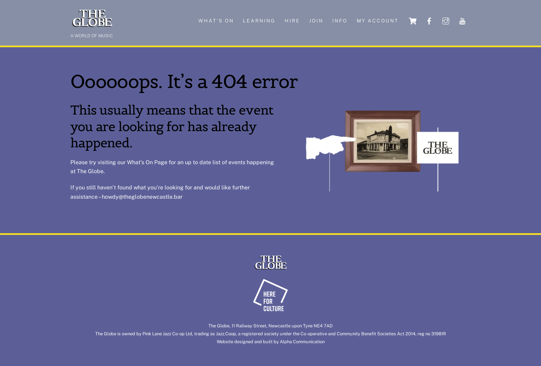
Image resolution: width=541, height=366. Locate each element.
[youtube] (462, 20)
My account (378, 20)
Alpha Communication (302, 341)
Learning (259, 20)
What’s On (140, 162)
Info (339, 20)
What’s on (216, 20)
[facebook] (429, 20)
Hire (292, 20)
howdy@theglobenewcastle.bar (142, 197)
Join (316, 20)
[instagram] (446, 20)
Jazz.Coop (226, 333)
